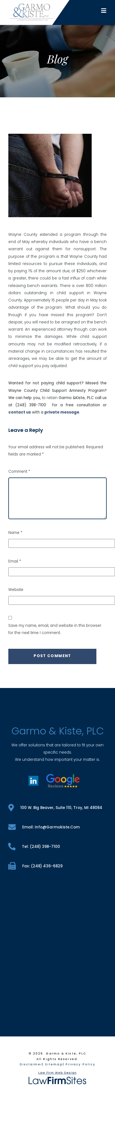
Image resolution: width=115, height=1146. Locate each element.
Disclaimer (31, 1064)
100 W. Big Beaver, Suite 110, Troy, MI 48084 (55, 807)
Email (14, 561)
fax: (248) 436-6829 (35, 866)
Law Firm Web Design (57, 1073)
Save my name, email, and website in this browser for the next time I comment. (54, 629)
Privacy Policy (80, 1064)
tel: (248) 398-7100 (34, 846)
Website (15, 589)
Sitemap (54, 1064)
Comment (19, 471)
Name (15, 532)
